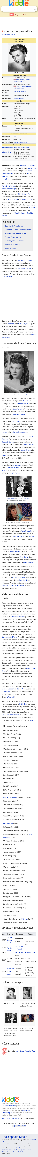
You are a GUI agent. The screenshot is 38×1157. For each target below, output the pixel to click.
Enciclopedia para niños (9, 34)
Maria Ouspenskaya (9, 189)
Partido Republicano (20, 142)
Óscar (5, 432)
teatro (5, 455)
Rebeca (25, 401)
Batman (31, 536)
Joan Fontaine (18, 409)
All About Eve (8, 823)
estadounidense (7, 174)
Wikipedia (21, 1146)
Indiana (28, 80)
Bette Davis (24, 557)
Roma (32, 720)
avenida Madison (8, 689)
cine (28, 174)
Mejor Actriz (19, 952)
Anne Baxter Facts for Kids (25, 1051)
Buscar (34, 9)
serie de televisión (19, 536)
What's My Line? (27, 531)
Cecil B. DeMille (14, 473)
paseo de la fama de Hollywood (13, 585)
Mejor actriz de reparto (21, 147)
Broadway (11, 324)
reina (14, 465)
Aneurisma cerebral (19, 91)
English (25, 15)
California (13, 637)
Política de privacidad (8, 1152)
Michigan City (20, 80)
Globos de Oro (7, 152)
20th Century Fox (24, 194)
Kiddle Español (6, 1150)
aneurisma (7, 692)
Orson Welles (16, 421)
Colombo (24, 919)
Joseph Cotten (10, 499)
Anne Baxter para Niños (10, 1118)
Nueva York (20, 86)
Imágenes (18, 15)
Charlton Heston (13, 468)
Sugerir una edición (19, 1126)
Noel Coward (28, 562)
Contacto (21, 1152)
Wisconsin (10, 697)
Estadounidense (18, 98)
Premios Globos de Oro (9, 940)
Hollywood (7, 179)
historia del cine (25, 450)
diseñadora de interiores (10, 715)
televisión (5, 176)
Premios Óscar (7, 147)
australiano (21, 617)
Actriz (15, 136)
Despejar (30, 9)
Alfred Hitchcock (19, 213)
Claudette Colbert (8, 442)
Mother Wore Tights (10, 797)
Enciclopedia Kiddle (9, 1106)
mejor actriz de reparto (19, 432)
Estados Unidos (18, 81)
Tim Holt (26, 499)
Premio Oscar (13, 199)
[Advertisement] (19, 23)
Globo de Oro (27, 199)
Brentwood (5, 637)
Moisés (4, 470)
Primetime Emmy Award (10, 971)
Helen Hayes (23, 324)
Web (11, 15)
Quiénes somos (26, 1150)
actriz (30, 171)
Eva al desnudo (22, 395)
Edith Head (23, 704)
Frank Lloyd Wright (8, 186)
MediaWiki (17, 1148)
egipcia (18, 465)
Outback (14, 617)
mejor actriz (28, 444)
